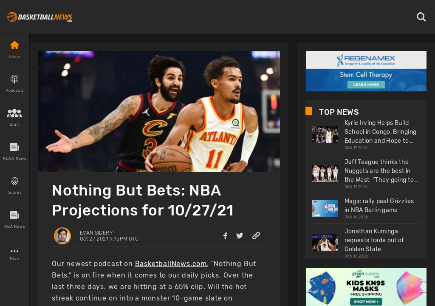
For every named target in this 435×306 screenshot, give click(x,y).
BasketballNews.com (171, 264)
